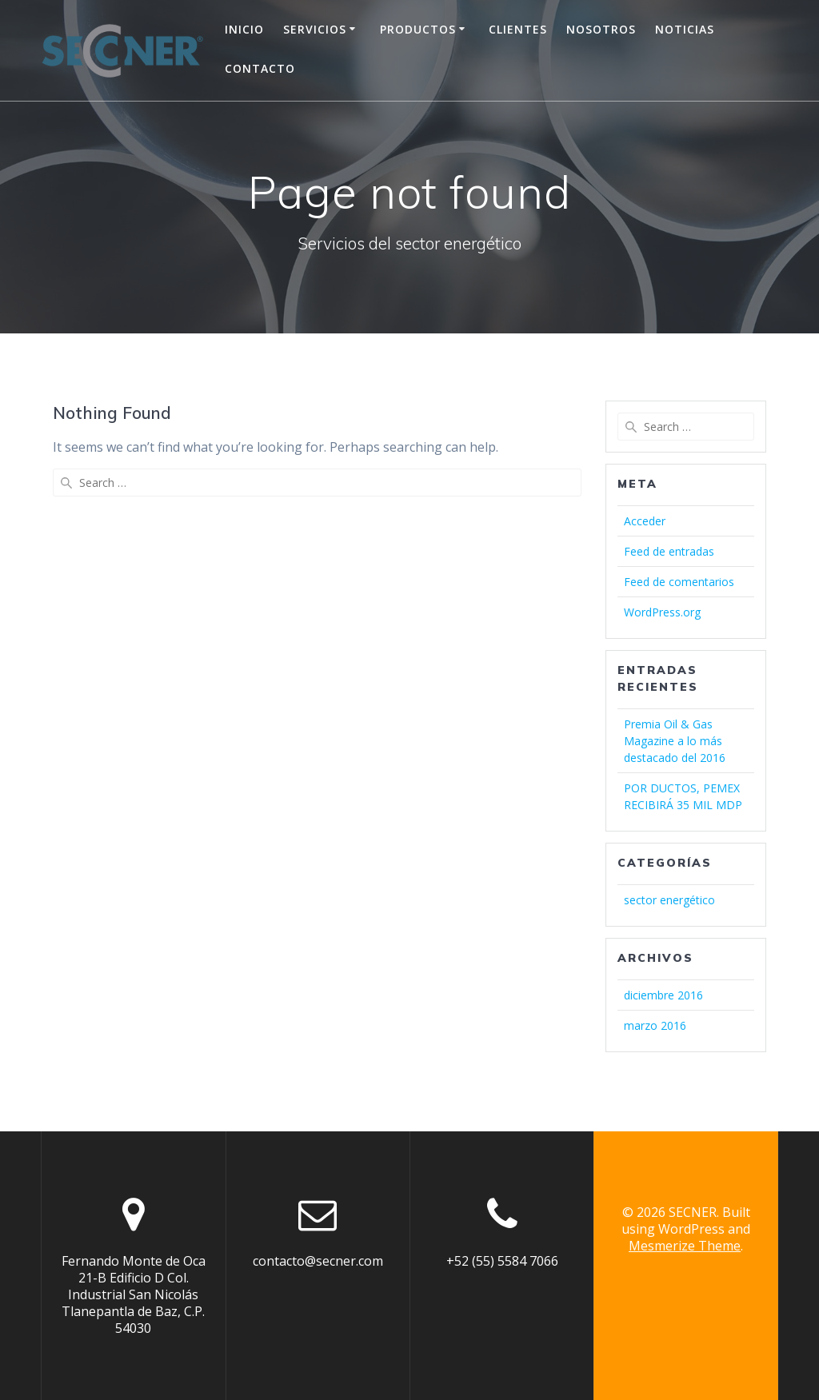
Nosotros (601, 29)
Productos (418, 29)
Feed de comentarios (679, 581)
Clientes (518, 29)
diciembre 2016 (663, 995)
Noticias (684, 29)
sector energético (669, 899)
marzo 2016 (655, 1025)
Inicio (244, 29)
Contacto (260, 68)
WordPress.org (662, 612)
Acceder (644, 520)
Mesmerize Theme (685, 1245)
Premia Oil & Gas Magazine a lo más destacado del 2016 (674, 740)
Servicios (314, 29)
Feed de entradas (669, 551)
